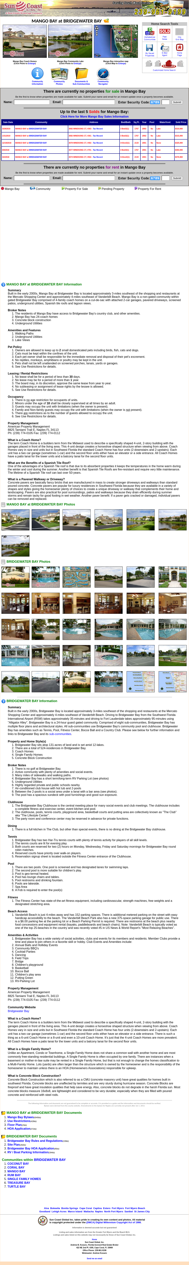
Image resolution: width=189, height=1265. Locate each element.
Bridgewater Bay (18, 1011)
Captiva (97, 1208)
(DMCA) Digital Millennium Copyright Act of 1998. (114, 1222)
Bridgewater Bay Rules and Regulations (35, 1140)
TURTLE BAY (16, 1186)
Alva (46, 1208)
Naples (99, 1211)
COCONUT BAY (18, 1163)
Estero (106, 1208)
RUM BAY (14, 1175)
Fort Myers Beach (135, 1208)
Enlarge (31, 63)
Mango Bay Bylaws (20, 1117)
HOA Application (18, 1128)
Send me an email (94, 1259)
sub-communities (60, 734)
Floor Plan (14, 1124)
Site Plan (13, 1144)
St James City (142, 1211)
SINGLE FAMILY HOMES (24, 1179)
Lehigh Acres (59, 1211)
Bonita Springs (69, 1208)
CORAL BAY (15, 1167)
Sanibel (128, 1211)
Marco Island (75, 1211)
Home (94, 1239)
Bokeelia (55, 1208)
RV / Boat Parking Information (28, 1152)
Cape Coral (85, 1208)
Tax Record (98, 129)
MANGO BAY (16, 1171)
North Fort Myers (113, 1211)
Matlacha (89, 1211)
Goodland (44, 1211)
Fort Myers (118, 1208)
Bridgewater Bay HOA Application (30, 1148)
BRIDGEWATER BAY (38, 129)
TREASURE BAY (18, 1182)
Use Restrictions (18, 1121)
